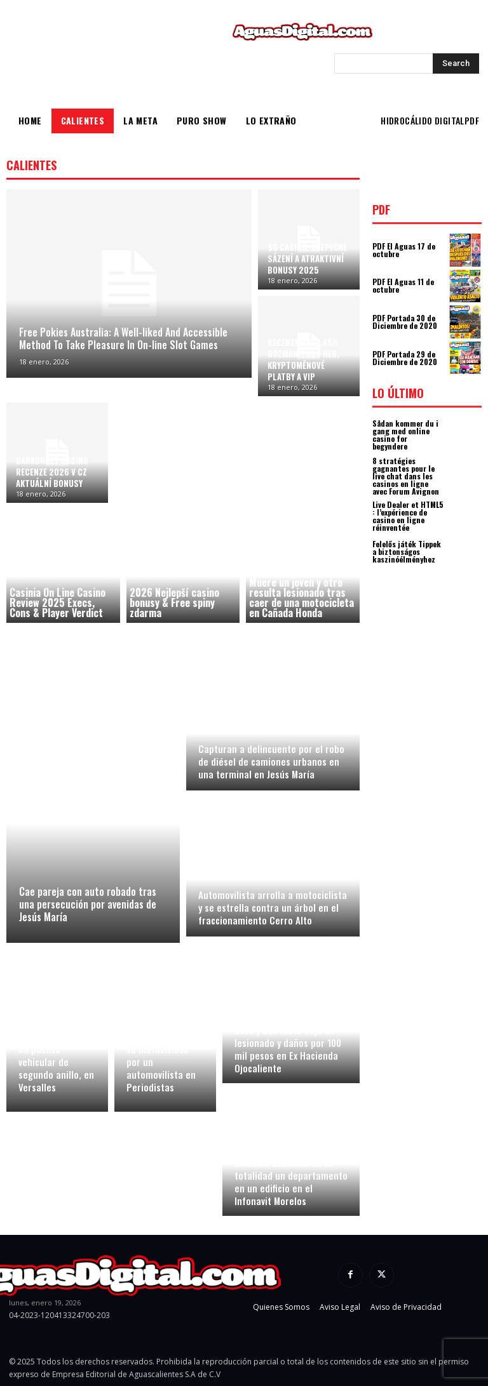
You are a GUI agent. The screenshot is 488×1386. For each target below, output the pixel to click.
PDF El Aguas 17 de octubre (403, 250)
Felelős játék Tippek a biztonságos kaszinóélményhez (406, 551)
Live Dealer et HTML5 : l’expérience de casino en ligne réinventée (408, 516)
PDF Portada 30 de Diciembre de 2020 (404, 321)
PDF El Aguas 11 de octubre (403, 285)
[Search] (456, 63)
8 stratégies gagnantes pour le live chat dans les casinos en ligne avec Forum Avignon (405, 475)
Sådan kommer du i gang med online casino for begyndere (405, 434)
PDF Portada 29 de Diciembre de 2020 (404, 358)
